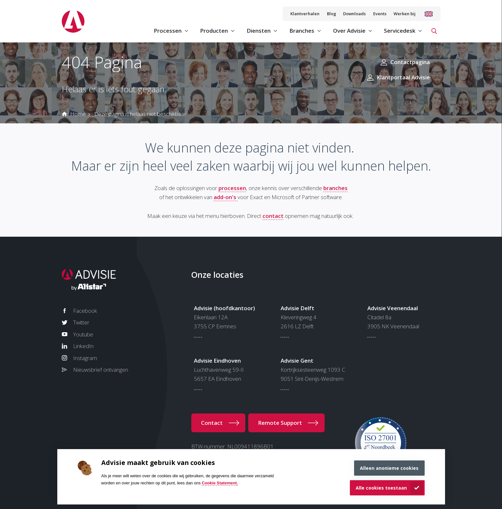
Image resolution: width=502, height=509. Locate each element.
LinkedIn (83, 346)
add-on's (226, 197)
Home (78, 114)
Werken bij (405, 14)
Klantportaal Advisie (403, 77)
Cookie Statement (219, 483)
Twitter (81, 322)
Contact (212, 422)
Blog (331, 14)
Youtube (83, 334)
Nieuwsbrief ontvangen (100, 369)
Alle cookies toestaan (381, 488)
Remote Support (280, 422)
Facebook (85, 310)
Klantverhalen (304, 14)
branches (335, 188)
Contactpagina (410, 62)
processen (232, 188)
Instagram (85, 358)
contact (273, 216)
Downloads (354, 14)
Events (379, 14)
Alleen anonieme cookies (389, 468)
